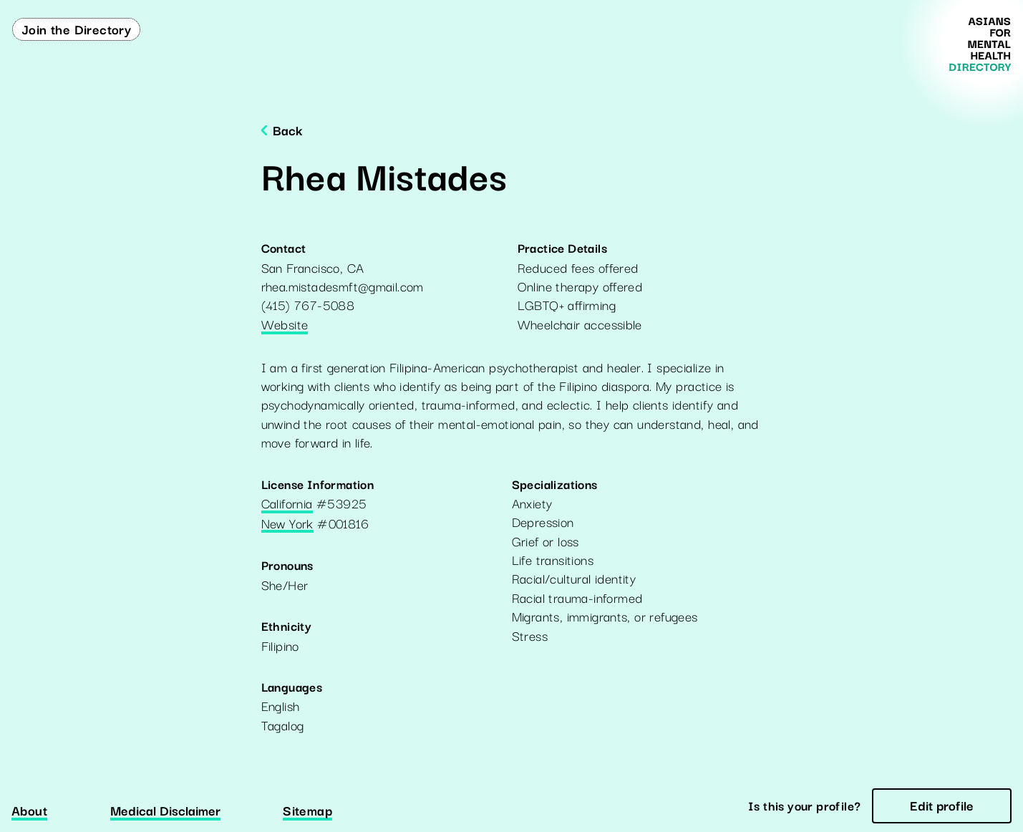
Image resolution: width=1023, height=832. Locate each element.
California (287, 504)
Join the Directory (76, 29)
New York (287, 524)
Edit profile (942, 805)
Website (285, 325)
